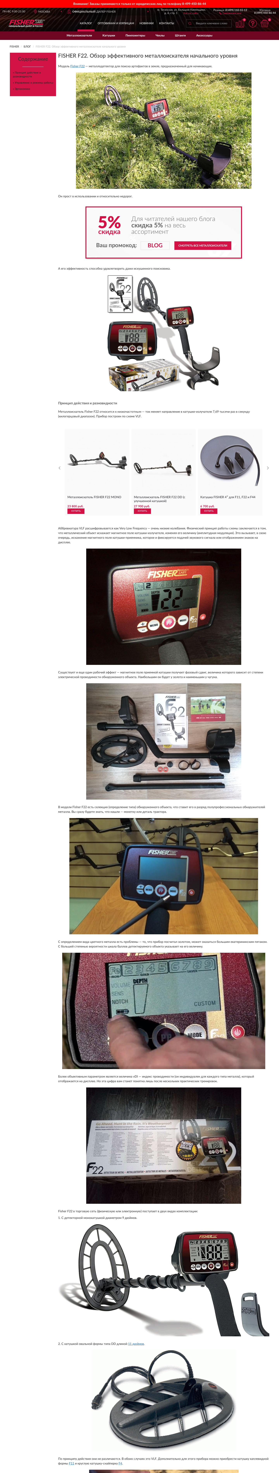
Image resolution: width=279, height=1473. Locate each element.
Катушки (108, 35)
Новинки (147, 23)
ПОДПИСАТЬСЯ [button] (174, 1206)
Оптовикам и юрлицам (116, 23)
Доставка (125, 1250)
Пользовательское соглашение (187, 1268)
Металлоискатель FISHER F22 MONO (94, 380)
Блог (220, 1250)
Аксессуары (204, 35)
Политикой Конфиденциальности (139, 1215)
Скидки (222, 1256)
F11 (71, 552)
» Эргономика (21, 89)
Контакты (166, 23)
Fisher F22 (77, 66)
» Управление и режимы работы (33, 82)
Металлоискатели (79, 35)
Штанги (180, 35)
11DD (74, 602)
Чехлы (160, 35)
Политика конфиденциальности (237, 1262)
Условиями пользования (174, 1215)
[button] (230, 13)
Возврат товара (129, 1262)
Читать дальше (44, 1146)
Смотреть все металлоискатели (202, 245)
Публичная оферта (180, 1262)
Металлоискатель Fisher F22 (78, 998)
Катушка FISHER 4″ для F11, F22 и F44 (227, 380)
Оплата (123, 1256)
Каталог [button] (86, 23)
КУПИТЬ (76, 394)
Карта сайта (175, 1256)
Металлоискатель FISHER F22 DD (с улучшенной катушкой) (159, 382)
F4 (120, 552)
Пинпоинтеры (135, 35)
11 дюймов (136, 533)
